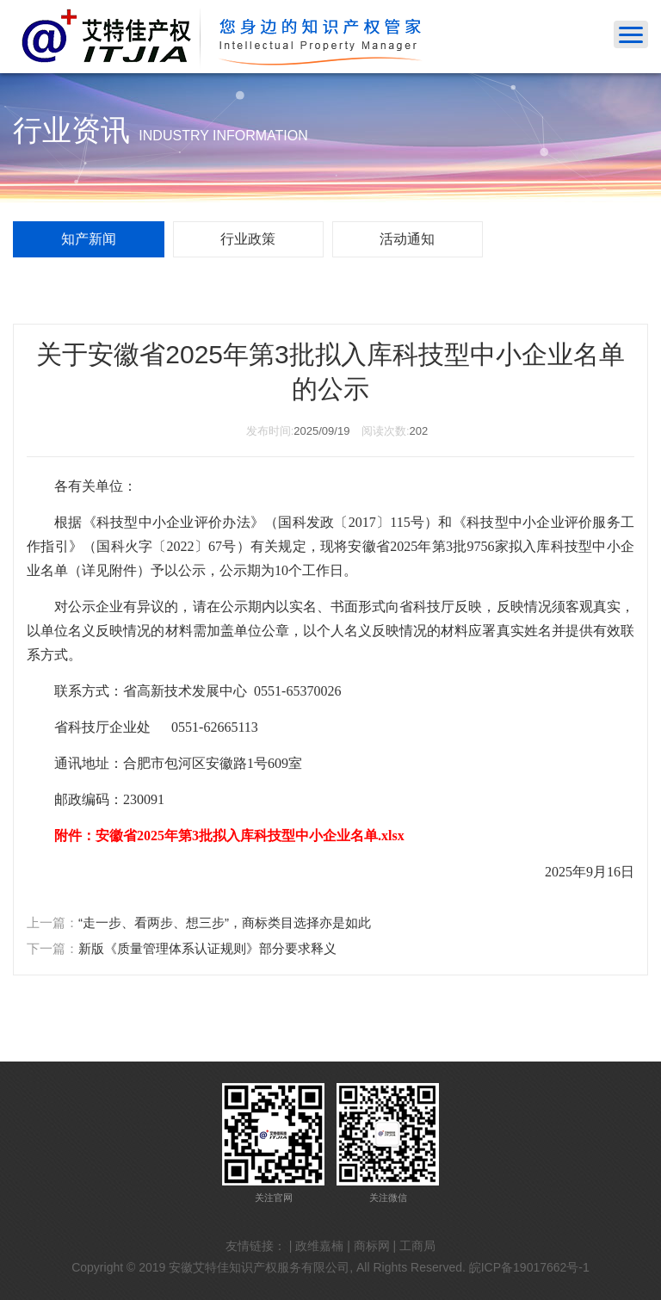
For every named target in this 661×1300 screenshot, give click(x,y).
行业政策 (247, 239)
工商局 (417, 1246)
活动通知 (407, 239)
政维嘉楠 (319, 1246)
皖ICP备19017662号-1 (529, 1267)
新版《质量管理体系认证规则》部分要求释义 (207, 948)
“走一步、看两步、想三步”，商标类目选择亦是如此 (224, 922)
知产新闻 (88, 239)
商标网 (372, 1246)
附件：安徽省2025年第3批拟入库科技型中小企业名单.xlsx (229, 835)
